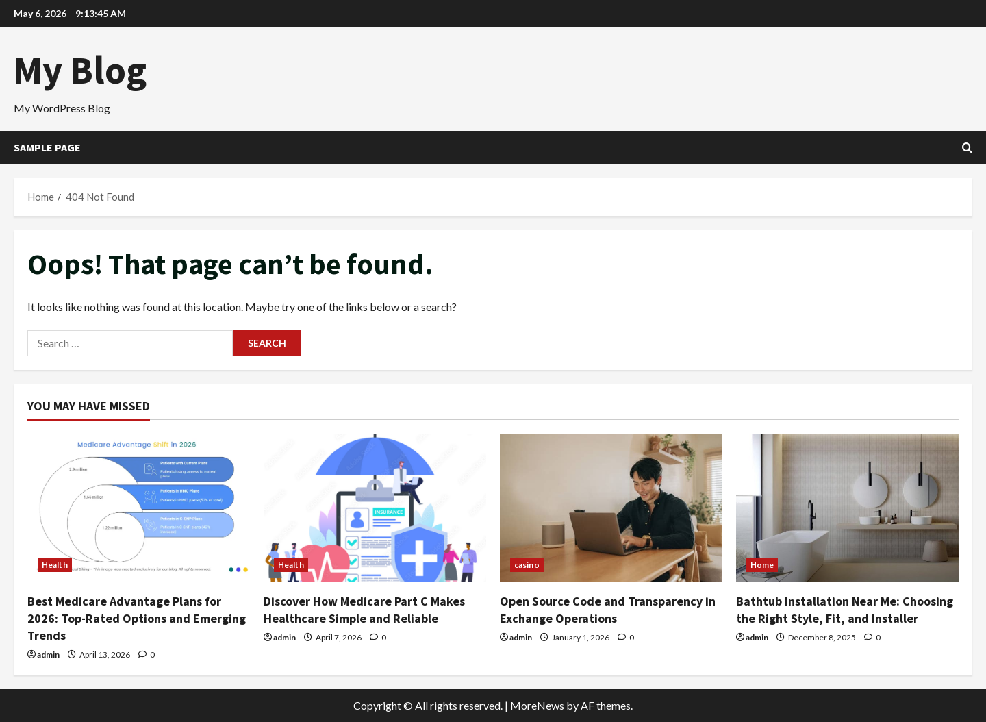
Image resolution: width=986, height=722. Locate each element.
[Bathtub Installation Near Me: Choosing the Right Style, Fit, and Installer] (847, 508)
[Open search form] (967, 147)
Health (55, 565)
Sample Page (47, 147)
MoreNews (537, 705)
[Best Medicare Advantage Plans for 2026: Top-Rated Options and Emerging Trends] (138, 508)
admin (48, 654)
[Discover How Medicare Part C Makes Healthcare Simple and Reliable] (375, 508)
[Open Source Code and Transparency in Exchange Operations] (611, 508)
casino (527, 565)
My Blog (80, 70)
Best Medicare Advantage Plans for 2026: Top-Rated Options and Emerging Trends (136, 618)
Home (762, 565)
